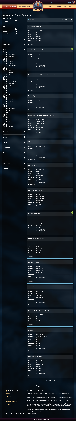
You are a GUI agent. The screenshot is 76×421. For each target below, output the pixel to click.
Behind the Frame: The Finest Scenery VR (41, 75)
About (8, 393)
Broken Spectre (33, 96)
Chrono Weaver (33, 142)
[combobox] (57, 2)
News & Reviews (24, 6)
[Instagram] (14, 414)
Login (69, 2)
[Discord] (11, 414)
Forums (58, 6)
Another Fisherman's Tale (36, 50)
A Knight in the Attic (34, 26)
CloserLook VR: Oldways (36, 190)
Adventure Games (10, 6)
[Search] (57, 2)
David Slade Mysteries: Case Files (39, 310)
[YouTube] (16, 414)
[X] (9, 414)
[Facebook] (6, 414)
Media (50, 6)
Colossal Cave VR (34, 214)
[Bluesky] (23, 414)
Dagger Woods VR (34, 262)
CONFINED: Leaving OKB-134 (37, 239)
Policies (8, 396)
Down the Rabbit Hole (35, 356)
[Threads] (18, 414)
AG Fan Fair (68, 6)
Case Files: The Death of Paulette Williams (41, 115)
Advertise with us (11, 402)
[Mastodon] (21, 414)
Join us (8, 399)
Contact (8, 404)
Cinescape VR (32, 165)
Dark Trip (31, 287)
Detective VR (32, 330)
